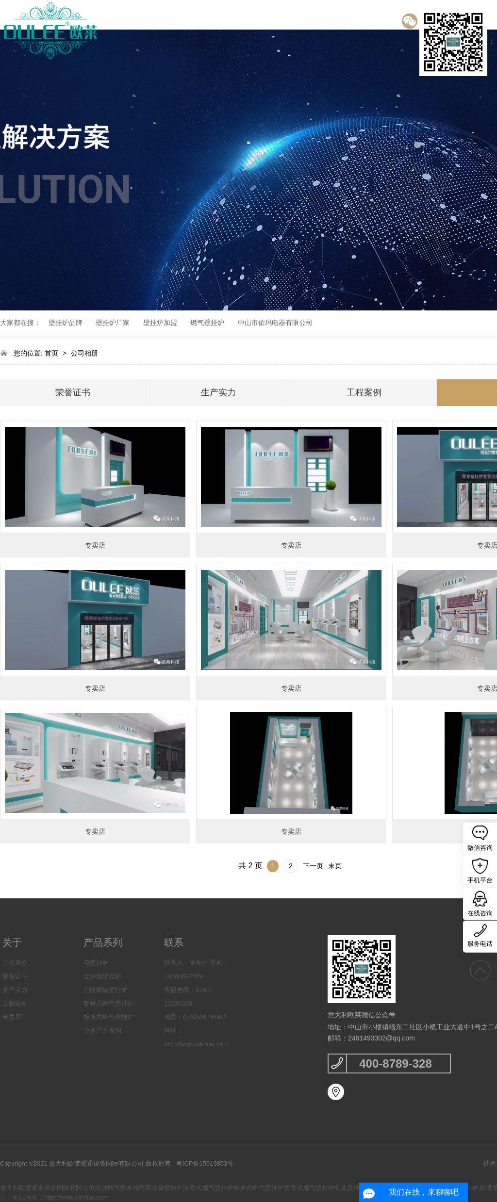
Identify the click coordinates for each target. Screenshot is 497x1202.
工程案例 (364, 392)
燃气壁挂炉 (207, 322)
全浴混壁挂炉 (102, 976)
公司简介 (15, 962)
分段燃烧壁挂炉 (105, 989)
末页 (335, 866)
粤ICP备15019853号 (205, 1163)
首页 (52, 353)
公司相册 (84, 353)
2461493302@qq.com (381, 1038)
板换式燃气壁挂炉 (108, 1017)
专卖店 (95, 545)
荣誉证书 (72, 392)
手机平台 (480, 871)
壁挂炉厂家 (113, 322)
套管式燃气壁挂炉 (108, 1003)
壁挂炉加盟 (160, 322)
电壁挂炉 (96, 962)
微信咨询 (480, 838)
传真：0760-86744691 (195, 1017)
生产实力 (218, 392)
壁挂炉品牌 (66, 322)
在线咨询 (480, 903)
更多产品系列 (102, 1030)
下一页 (313, 866)
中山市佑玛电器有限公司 (275, 322)
